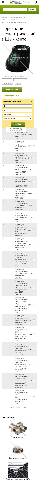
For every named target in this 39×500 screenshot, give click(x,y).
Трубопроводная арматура (17, 17)
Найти (32, 9)
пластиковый (6, 80)
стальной (5, 76)
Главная (4, 17)
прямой (18, 83)
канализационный (20, 80)
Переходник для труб (9, 19)
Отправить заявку (12, 89)
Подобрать (18, 124)
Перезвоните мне (12, 95)
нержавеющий (7, 83)
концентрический (17, 76)
